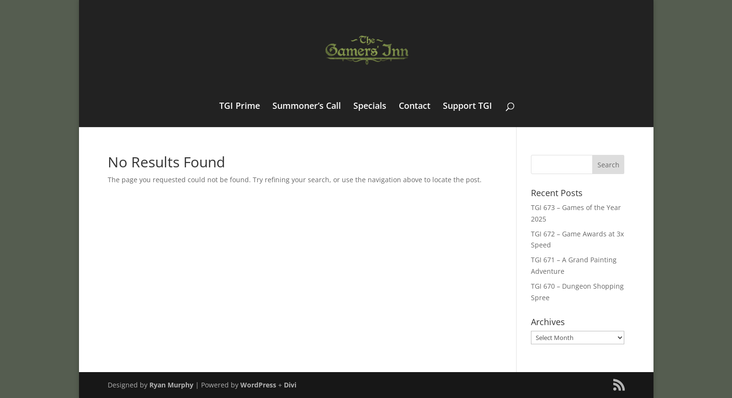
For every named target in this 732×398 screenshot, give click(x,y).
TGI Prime (239, 106)
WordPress (258, 384)
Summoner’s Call (306, 106)
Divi (290, 384)
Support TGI (467, 106)
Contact (414, 106)
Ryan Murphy (171, 384)
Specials (369, 106)
